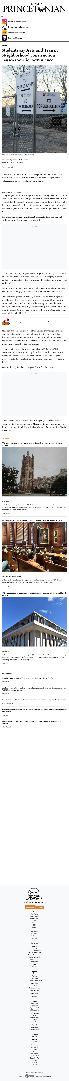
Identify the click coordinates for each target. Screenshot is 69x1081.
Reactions (34, 961)
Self (34, 1022)
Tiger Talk (34, 1006)
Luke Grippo (5, 682)
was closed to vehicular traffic (13, 192)
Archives (34, 1034)
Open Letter (34, 959)
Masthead (34, 1045)
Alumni (34, 923)
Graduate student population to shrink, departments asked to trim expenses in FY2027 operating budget (34, 688)
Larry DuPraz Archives (34, 1056)
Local (34, 921)
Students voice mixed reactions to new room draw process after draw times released (32, 722)
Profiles (34, 986)
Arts (34, 1015)
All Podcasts (34, 1010)
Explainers (34, 943)
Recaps (34, 976)
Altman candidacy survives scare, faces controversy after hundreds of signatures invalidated (34, 710)
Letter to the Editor (34, 950)
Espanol (34, 1042)
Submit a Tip (34, 1058)
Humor (34, 1039)
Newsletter (34, 1027)
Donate (40, 908)
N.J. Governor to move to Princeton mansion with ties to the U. (27, 678)
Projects (35, 1025)
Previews (34, 978)
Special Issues (34, 1029)
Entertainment (34, 1017)
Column (34, 948)
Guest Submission (34, 955)
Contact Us (34, 1047)
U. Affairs (34, 914)
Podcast (34, 1001)
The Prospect (34, 1013)
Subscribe (30, 907)
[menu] (66, 16)
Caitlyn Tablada (6, 727)
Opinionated (34, 1008)
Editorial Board (34, 957)
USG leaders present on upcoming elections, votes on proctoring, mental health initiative (34, 594)
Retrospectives (34, 988)
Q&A (34, 925)
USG (34, 929)
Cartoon (34, 996)
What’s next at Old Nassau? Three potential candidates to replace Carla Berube (34, 699)
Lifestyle (34, 1020)
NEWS (4, 45)
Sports (34, 972)
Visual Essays (34, 993)
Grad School (34, 918)
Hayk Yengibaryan (7, 703)
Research (34, 931)
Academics (34, 934)
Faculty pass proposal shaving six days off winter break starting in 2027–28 (32, 520)
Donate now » (62, 321)
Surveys (34, 967)
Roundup (34, 1003)
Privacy (34, 1062)
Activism (34, 927)
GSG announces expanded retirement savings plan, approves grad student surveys (32, 444)
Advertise (34, 1054)
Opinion (34, 946)
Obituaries (34, 936)
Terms (34, 1064)
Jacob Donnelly (7, 160)
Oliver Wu (5, 715)
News (35, 912)
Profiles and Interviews (34, 980)
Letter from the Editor (34, 953)
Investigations (34, 990)
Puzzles (34, 1036)
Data (34, 964)
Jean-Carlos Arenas (22, 160)
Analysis (34, 938)
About (34, 1051)
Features (34, 983)
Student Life (34, 916)
